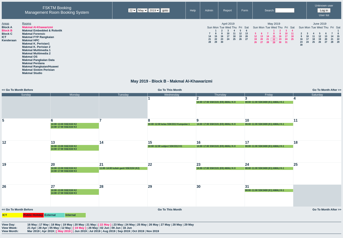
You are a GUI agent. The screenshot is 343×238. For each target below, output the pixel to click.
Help (193, 10)
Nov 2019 (153, 231)
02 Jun (104, 227)
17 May (44, 224)
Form (245, 10)
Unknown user (324, 5)
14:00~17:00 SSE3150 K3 (64, 127)
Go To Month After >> (327, 89)
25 (234, 39)
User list (324, 15)
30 (222, 42)
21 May (91, 224)
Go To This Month (170, 89)
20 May (79, 224)
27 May (165, 224)
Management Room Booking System (57, 12)
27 (246, 39)
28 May (177, 224)
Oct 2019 (138, 231)
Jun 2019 (81, 231)
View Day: (8, 224)
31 (286, 42)
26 (240, 39)
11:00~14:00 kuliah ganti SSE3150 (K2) (120, 168)
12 (240, 33)
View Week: (9, 227)
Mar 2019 (33, 231)
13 (246, 33)
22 (216, 39)
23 (222, 39)
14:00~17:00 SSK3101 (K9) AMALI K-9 (216, 102)
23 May (118, 224)
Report (227, 10)
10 (228, 33)
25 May (142, 224)
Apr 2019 (48, 231)
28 (209, 42)
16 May (32, 224)
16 (222, 36)
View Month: (10, 231)
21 (209, 39)
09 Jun (116, 227)
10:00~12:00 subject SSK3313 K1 (165, 146)
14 (209, 36)
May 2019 (64, 231)
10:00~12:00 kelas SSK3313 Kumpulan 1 (169, 124)
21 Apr (31, 227)
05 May (54, 227)
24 (228, 39)
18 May (55, 224)
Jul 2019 (94, 231)
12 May (66, 227)
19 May (67, 224)
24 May (130, 224)
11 (234, 33)
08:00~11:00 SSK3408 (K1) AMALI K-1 (264, 102)
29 (216, 42)
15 (216, 36)
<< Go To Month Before (17, 89)
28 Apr (42, 227)
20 (246, 36)
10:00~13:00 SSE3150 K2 (64, 124)
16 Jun (127, 227)
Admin (209, 10)
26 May (153, 224)
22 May (104, 224)
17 (228, 36)
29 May (189, 224)
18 (234, 36)
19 (240, 36)
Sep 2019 (124, 231)
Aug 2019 (109, 231)
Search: (270, 10)
